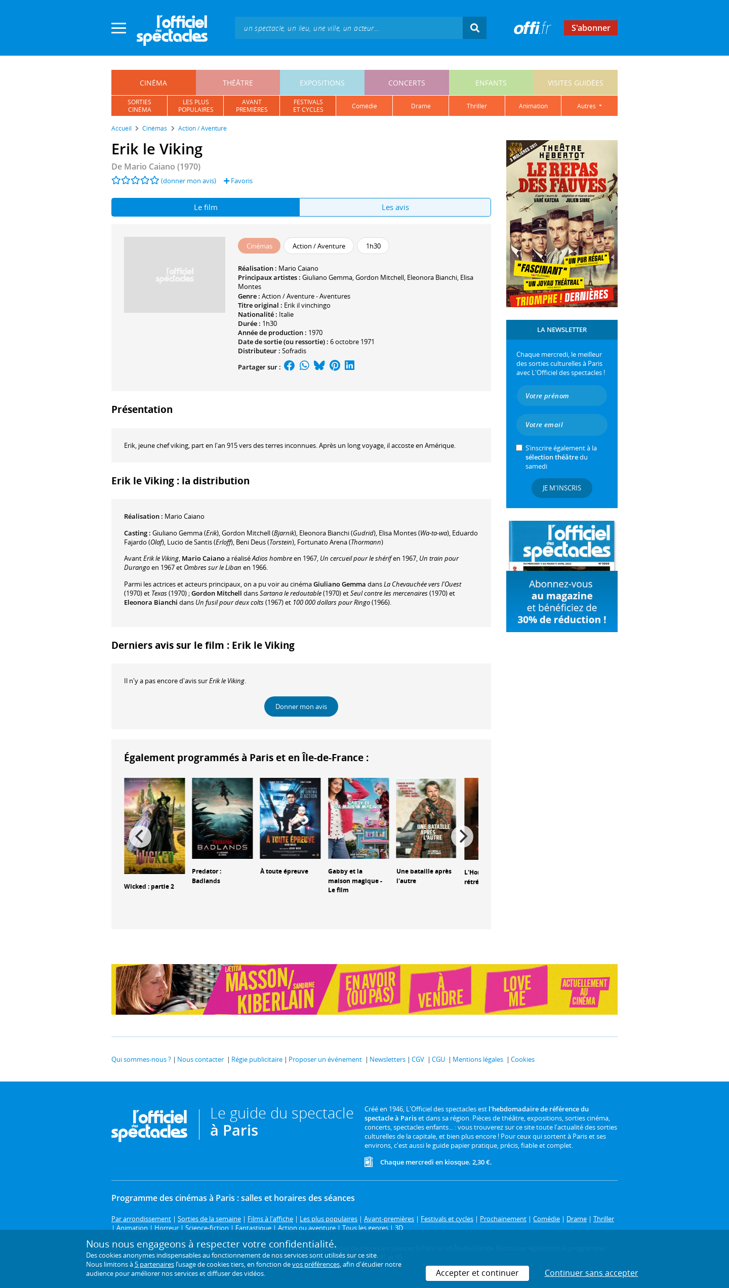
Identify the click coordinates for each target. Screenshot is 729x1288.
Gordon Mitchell (379, 277)
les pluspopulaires (196, 106)
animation (533, 106)
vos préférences (316, 1264)
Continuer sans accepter (591, 1272)
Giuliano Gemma (327, 277)
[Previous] (140, 836)
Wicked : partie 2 (149, 886)
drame (421, 106)
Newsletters (388, 1059)
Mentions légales (478, 1059)
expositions (322, 83)
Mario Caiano (298, 268)
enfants (491, 83)
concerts (406, 83)
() (185, 532)
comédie (364, 106)
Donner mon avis (301, 706)
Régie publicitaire (256, 1059)
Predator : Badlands (206, 876)
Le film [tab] (206, 207)
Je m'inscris (562, 487)
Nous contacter (200, 1059)
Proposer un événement (325, 1059)
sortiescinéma (139, 106)
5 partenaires (154, 1264)
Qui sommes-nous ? (141, 1059)
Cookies (523, 1059)
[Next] (462, 836)
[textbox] (349, 27)
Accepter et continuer (477, 1272)
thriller (477, 106)
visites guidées (575, 83)
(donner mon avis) (188, 180)
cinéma (153, 83)
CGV (418, 1059)
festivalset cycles (308, 106)
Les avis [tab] (395, 207)
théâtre (238, 83)
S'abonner (591, 27)
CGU (438, 1059)
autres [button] (587, 106)
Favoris (238, 180)
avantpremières (252, 106)
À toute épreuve (284, 871)
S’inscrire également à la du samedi (561, 457)
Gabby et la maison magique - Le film (355, 881)
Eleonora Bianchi (432, 277)
